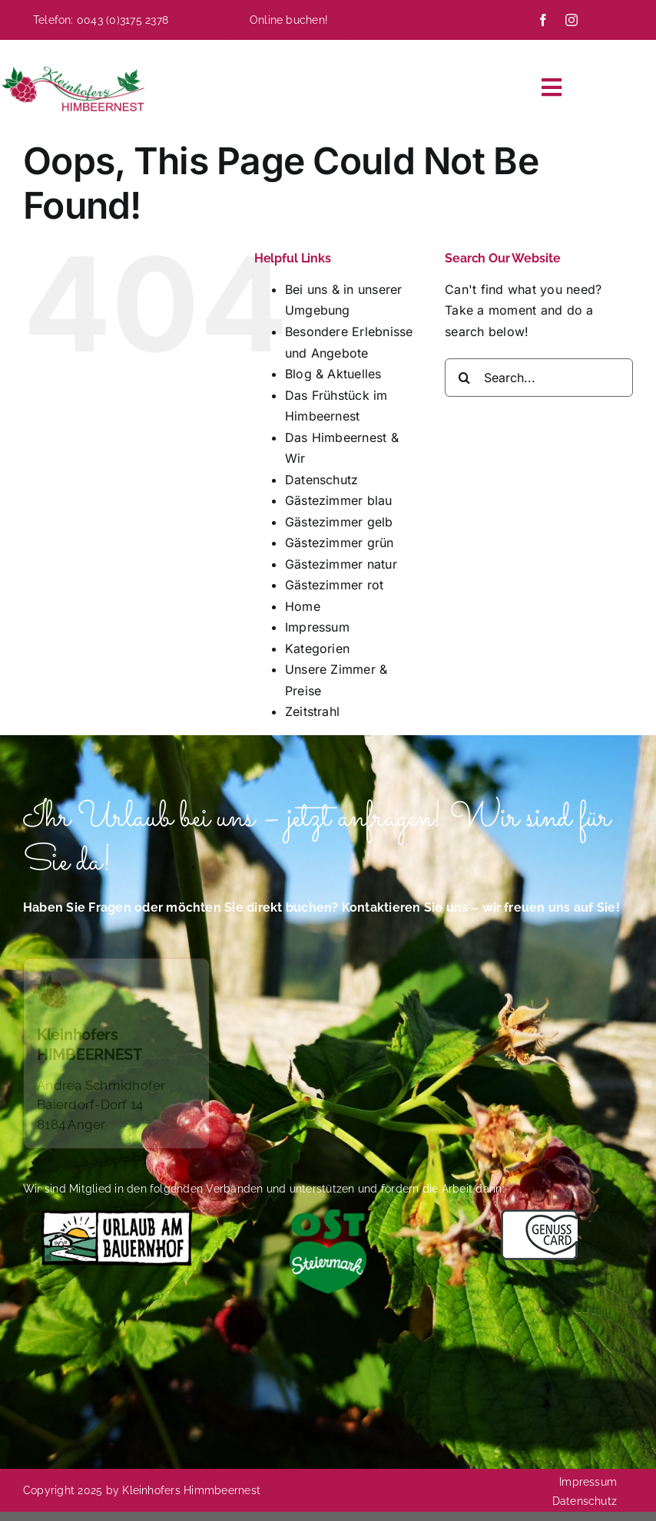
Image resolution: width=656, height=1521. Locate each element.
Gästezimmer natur (341, 564)
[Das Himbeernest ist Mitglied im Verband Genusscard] (539, 1215)
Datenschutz (322, 479)
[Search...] (539, 377)
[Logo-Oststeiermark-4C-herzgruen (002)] (328, 1215)
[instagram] (571, 20)
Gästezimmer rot (334, 584)
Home (302, 606)
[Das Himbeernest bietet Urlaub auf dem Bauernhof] (117, 1215)
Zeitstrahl (312, 711)
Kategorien (317, 648)
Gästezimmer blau (339, 500)
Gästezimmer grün (339, 542)
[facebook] (543, 20)
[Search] (464, 377)
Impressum (317, 627)
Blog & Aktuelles (333, 373)
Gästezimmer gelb (339, 522)
